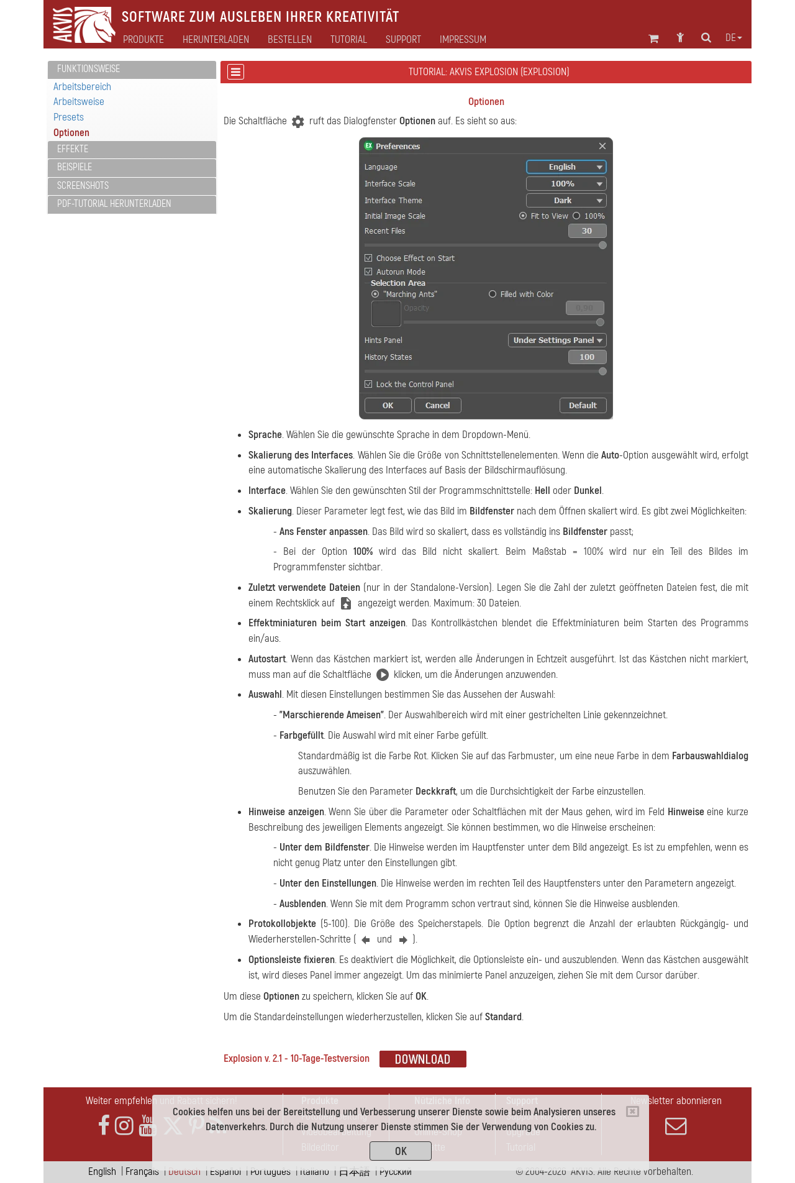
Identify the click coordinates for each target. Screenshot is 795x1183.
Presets (68, 117)
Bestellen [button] (290, 40)
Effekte (72, 149)
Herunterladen (216, 40)
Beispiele (74, 167)
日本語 (354, 1171)
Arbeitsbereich (82, 86)
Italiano (314, 1171)
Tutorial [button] (348, 40)
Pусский (395, 1171)
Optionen (71, 132)
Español (225, 1171)
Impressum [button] (463, 40)
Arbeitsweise (78, 101)
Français (142, 1171)
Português (270, 1171)
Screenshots (83, 186)
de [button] (733, 38)
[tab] (132, 70)
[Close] (632, 1111)
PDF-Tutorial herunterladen (114, 204)
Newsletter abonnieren (675, 1115)
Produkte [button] (143, 40)
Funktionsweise (88, 69)
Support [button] (403, 40)
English (102, 1171)
